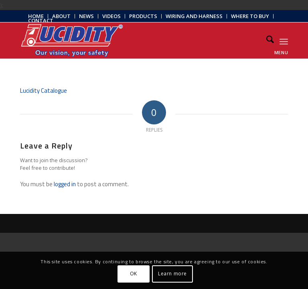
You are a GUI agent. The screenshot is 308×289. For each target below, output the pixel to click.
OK (133, 273)
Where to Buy (250, 16)
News (86, 16)
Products (143, 16)
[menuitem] (61, 16)
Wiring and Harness (194, 16)
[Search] (266, 40)
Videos (111, 16)
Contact (40, 20)
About (61, 16)
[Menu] (284, 40)
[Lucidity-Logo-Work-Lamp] (72, 40)
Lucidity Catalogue (43, 90)
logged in (65, 184)
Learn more (172, 273)
